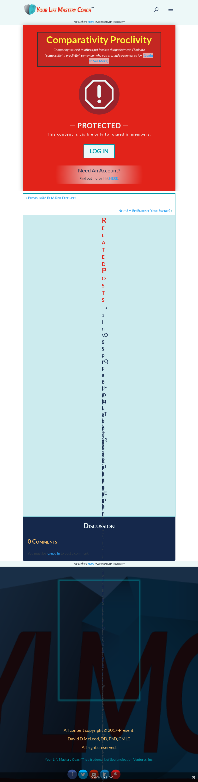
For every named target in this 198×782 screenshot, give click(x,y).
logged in (53, 553)
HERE (113, 178)
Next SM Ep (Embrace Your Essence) (144, 211)
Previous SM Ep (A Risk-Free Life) (52, 198)
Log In (99, 151)
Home (91, 21)
